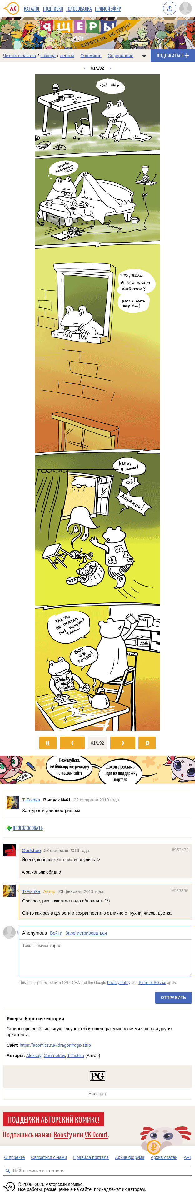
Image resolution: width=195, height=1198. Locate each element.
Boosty (63, 1134)
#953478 (180, 849)
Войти (56, 932)
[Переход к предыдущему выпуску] (24, 402)
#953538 (179, 890)
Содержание (120, 55)
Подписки (53, 8)
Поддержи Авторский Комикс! (53, 1119)
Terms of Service (152, 983)
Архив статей (164, 1157)
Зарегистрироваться (86, 932)
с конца (48, 55)
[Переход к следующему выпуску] (97, 402)
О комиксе (90, 55)
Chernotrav (54, 1055)
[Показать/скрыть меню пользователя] (185, 8)
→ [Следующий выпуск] (109, 68)
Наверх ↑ (97, 1093)
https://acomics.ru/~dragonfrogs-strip (55, 1045)
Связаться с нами (49, 1157)
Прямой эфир (108, 8)
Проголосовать (28, 828)
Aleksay (33, 1055)
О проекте (14, 1157)
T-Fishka (31, 891)
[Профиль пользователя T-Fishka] (13, 804)
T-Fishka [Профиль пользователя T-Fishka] (31, 799)
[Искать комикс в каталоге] (7, 1170)
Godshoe (31, 850)
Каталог (32, 8)
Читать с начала (19, 55)
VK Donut (96, 1134)
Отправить (173, 997)
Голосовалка (79, 8)
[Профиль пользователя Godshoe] (11, 850)
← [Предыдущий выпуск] (85, 68)
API (187, 1157)
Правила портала (91, 1157)
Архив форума (129, 1157)
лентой (67, 55)
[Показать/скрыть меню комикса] (144, 55)
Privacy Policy (118, 983)
